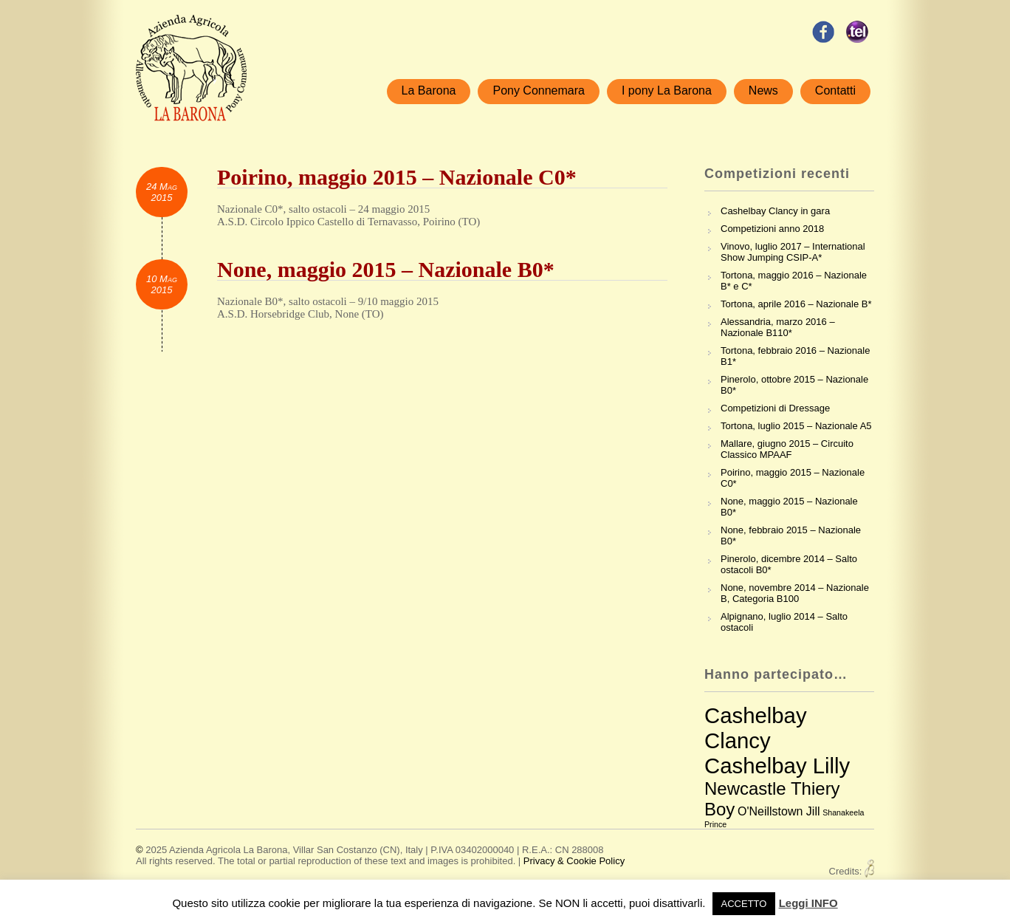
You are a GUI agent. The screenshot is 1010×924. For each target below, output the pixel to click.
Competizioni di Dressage (775, 408)
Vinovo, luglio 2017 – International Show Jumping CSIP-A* (793, 252)
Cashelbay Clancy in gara (775, 210)
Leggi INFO (808, 903)
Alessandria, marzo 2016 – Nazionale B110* (778, 327)
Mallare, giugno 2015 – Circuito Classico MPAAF (787, 449)
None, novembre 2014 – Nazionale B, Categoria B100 (795, 593)
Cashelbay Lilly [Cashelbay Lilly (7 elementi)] (777, 765)
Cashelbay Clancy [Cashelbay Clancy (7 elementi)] (755, 728)
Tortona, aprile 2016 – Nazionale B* (796, 303)
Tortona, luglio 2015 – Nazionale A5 (796, 425)
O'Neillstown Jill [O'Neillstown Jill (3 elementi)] (779, 811)
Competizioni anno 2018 (772, 228)
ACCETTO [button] (744, 903)
